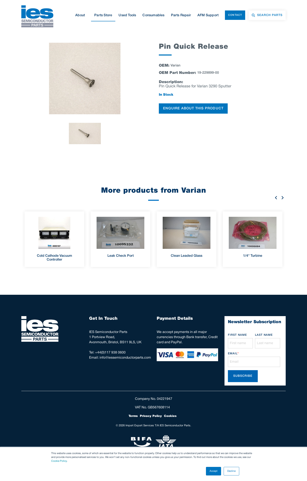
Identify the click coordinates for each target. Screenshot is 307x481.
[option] (84, 78)
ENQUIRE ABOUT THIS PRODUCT (193, 108)
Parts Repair (181, 15)
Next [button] (282, 197)
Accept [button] (213, 471)
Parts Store (103, 15)
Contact (235, 15)
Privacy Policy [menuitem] (151, 416)
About (81, 15)
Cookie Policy (59, 461)
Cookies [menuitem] (170, 416)
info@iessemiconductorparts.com (125, 357)
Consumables (153, 15)
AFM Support (208, 15)
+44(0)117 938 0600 (110, 352)
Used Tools (127, 15)
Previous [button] (276, 197)
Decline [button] (231, 471)
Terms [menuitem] (133, 416)
